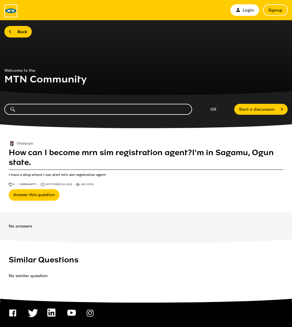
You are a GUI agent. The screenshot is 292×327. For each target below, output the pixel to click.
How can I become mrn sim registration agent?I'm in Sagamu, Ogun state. (141, 157)
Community (28, 184)
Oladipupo (25, 144)
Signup (275, 10)
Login (245, 10)
